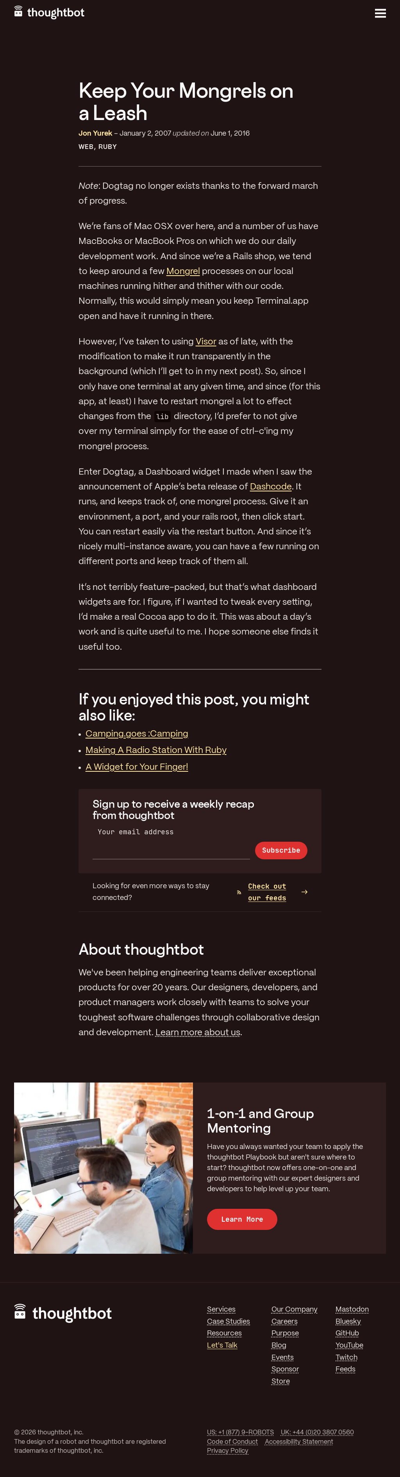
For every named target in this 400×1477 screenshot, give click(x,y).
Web (86, 147)
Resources (224, 1333)
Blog (278, 1345)
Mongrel (183, 271)
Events (282, 1357)
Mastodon (352, 1309)
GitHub (347, 1333)
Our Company (294, 1309)
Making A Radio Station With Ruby (156, 750)
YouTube (349, 1345)
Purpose (285, 1333)
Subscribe (281, 850)
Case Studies (228, 1321)
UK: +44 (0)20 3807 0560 (317, 1433)
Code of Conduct (232, 1442)
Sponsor (285, 1369)
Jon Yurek (95, 133)
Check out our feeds (261, 892)
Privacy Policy (227, 1451)
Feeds (345, 1369)
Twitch (346, 1357)
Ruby (107, 147)
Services (221, 1309)
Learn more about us (197, 1033)
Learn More (242, 1219)
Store (280, 1381)
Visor (206, 342)
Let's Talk (222, 1345)
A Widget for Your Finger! (137, 767)
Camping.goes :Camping (137, 734)
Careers (284, 1321)
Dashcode (271, 487)
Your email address (136, 831)
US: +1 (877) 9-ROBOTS (240, 1433)
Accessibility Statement (299, 1442)
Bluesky (348, 1321)
